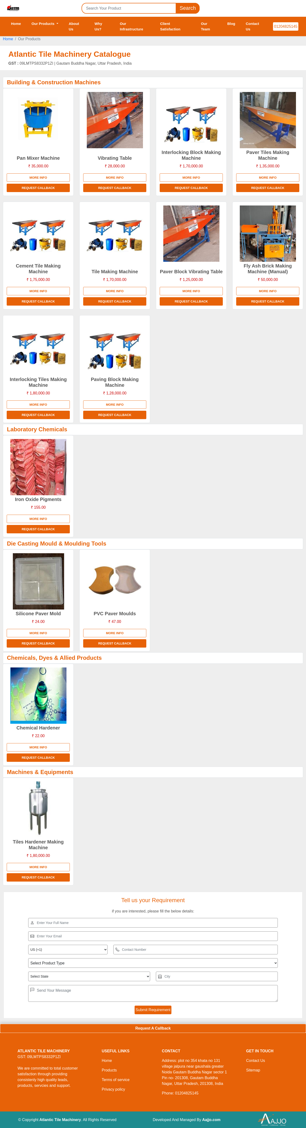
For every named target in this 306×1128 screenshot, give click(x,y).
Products (109, 1070)
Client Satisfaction (170, 26)
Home (16, 24)
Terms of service (115, 1080)
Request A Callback (153, 1028)
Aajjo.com (211, 1120)
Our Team (205, 26)
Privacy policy (113, 1089)
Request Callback (38, 188)
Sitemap (253, 1070)
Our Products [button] (43, 24)
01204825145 (285, 26)
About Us (74, 26)
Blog (231, 24)
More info (38, 177)
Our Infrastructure (131, 26)
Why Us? (98, 26)
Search (187, 8)
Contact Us (252, 26)
